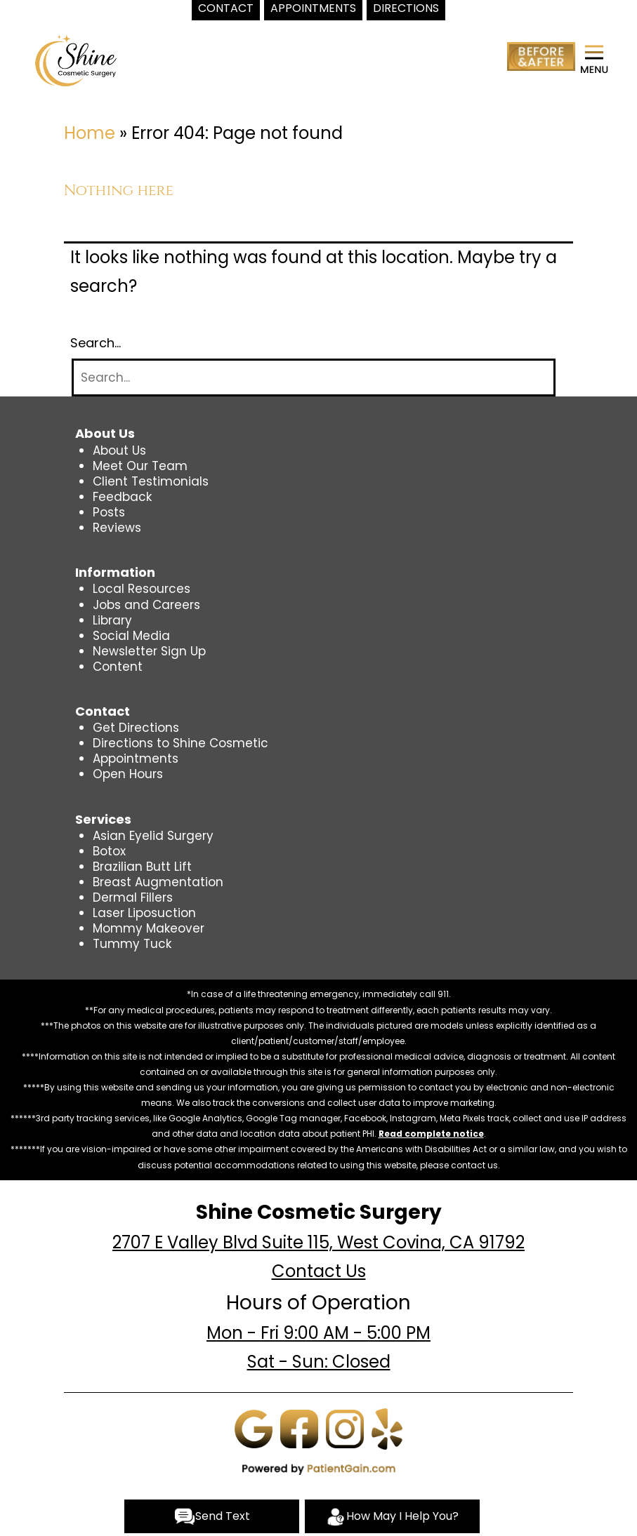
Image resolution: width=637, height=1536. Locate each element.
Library (112, 620)
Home (89, 133)
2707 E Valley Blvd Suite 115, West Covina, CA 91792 (318, 1242)
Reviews (117, 527)
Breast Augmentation (158, 882)
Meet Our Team (140, 466)
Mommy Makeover (148, 928)
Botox (109, 851)
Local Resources (141, 588)
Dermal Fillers (133, 897)
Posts (109, 512)
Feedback (122, 496)
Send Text (212, 1516)
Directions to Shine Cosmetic (180, 743)
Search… (95, 343)
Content (118, 666)
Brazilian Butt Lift (142, 866)
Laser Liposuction (144, 912)
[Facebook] (299, 1428)
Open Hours (128, 774)
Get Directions (136, 727)
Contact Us (319, 1271)
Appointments (135, 758)
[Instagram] (345, 1428)
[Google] (253, 1428)
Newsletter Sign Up (149, 651)
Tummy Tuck (132, 943)
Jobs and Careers (146, 604)
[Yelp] (387, 1428)
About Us (119, 450)
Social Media (131, 635)
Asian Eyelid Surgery (153, 835)
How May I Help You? (392, 1516)
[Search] (314, 378)
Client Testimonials (151, 481)
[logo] (76, 59)
